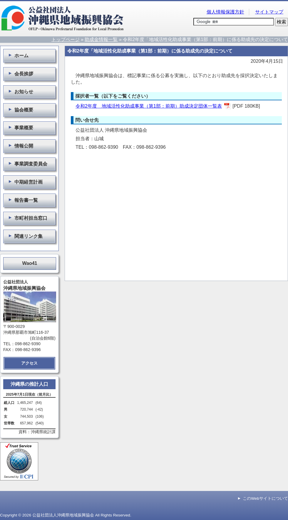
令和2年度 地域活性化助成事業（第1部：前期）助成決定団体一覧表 (149, 106)
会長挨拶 (20, 73)
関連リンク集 (25, 236)
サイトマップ (269, 11)
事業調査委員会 (27, 163)
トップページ (65, 39)
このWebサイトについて (265, 498)
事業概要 (20, 127)
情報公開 (20, 145)
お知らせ (20, 91)
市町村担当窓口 (27, 218)
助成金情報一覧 (101, 39)
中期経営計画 (25, 181)
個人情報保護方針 (225, 11)
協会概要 (20, 109)
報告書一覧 (22, 200)
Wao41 (29, 263)
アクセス (29, 363)
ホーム (18, 55)
